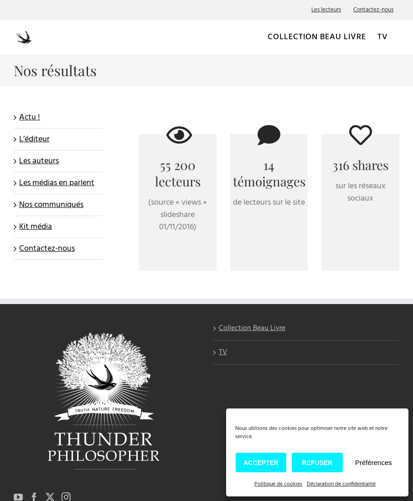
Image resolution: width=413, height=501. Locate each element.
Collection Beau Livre (252, 329)
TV (223, 352)
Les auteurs (39, 161)
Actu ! (29, 117)
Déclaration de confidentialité (341, 484)
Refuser (317, 462)
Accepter (261, 462)
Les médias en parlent (56, 183)
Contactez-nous (47, 248)
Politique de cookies (278, 484)
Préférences (373, 462)
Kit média (35, 226)
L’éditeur (34, 139)
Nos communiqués (51, 205)
